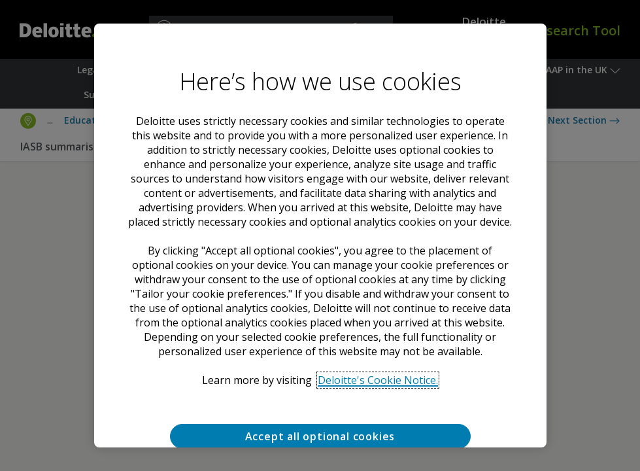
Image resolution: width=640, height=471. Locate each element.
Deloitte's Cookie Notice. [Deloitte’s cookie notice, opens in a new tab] (378, 380)
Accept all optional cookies (320, 436)
